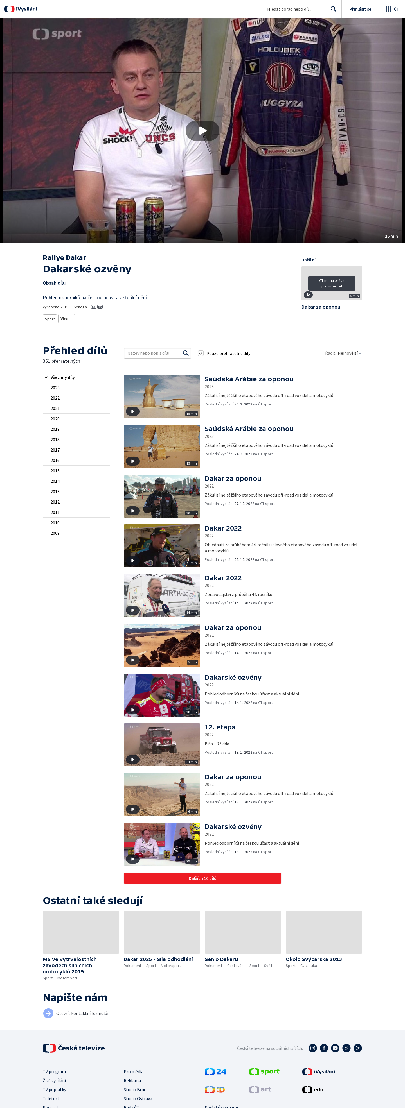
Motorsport (69, 318)
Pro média (133, 1069)
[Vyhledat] (186, 351)
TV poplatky (54, 1087)
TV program (54, 1069)
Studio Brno (135, 1087)
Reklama (132, 1078)
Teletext (51, 1096)
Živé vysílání (54, 1078)
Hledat (332, 11)
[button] (202, 130)
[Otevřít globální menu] (392, 9)
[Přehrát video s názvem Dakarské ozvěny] (202, 131)
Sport (50, 318)
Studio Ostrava (138, 1096)
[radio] (76, 375)
